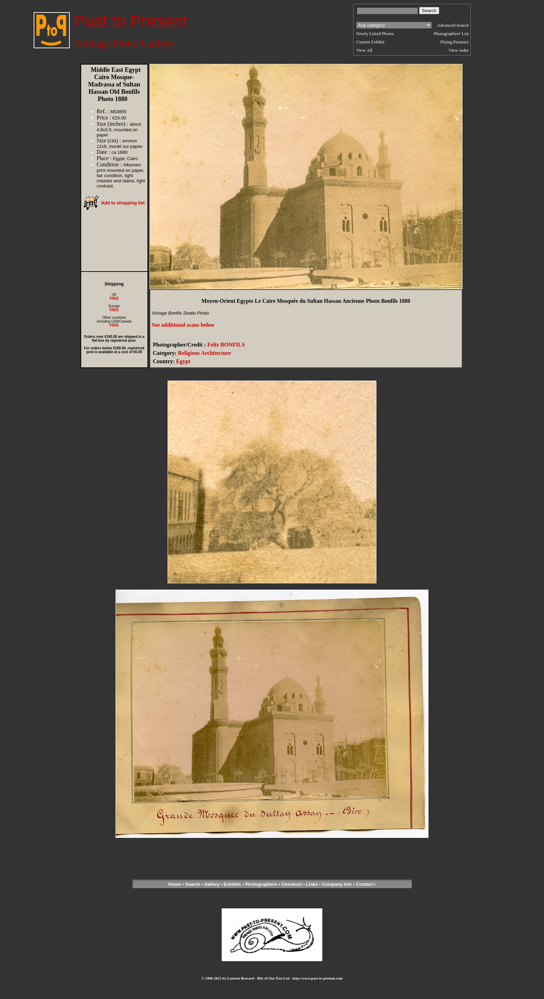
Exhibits (232, 884)
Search (192, 884)
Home (174, 884)
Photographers (261, 884)
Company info (337, 884)
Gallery (211, 884)
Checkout (291, 884)
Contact (364, 884)
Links (312, 884)
